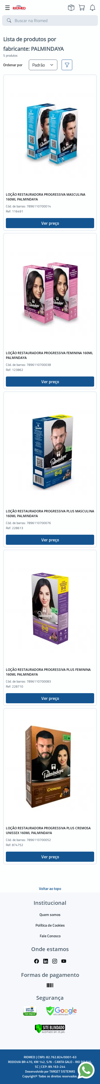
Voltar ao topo (50, 888)
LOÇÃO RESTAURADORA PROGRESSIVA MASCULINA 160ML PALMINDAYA (45, 197)
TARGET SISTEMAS (62, 1071)
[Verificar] (50, 1028)
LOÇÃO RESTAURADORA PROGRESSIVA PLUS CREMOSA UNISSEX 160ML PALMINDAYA (48, 830)
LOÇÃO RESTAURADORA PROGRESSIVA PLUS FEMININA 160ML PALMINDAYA (48, 672)
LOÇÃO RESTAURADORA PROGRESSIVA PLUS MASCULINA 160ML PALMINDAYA (50, 513)
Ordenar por (12, 65)
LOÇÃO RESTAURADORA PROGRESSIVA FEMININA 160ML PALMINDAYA (49, 355)
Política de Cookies (50, 925)
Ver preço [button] (50, 223)
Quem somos (50, 914)
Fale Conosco (50, 936)
